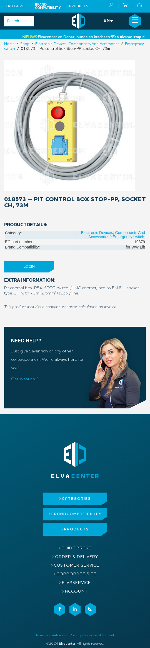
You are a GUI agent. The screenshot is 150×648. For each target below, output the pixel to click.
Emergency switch (128, 237)
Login (29, 267)
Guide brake (76, 548)
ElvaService (76, 583)
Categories (16, 6)
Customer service (76, 566)
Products (78, 6)
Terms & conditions (51, 635)
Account (76, 591)
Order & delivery (76, 557)
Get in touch (23, 379)
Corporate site (76, 574)
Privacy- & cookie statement (91, 635)
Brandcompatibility (48, 6)
